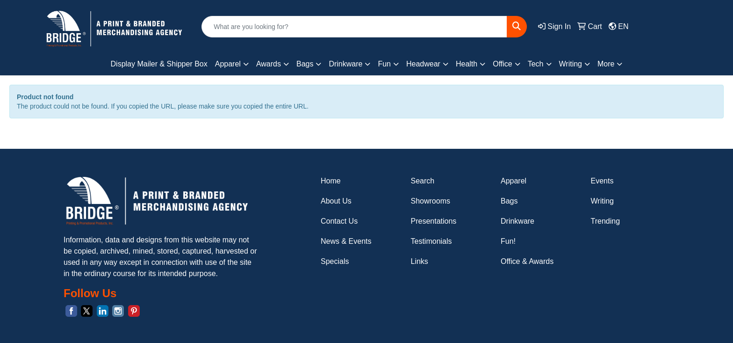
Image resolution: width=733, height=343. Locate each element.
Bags (509, 201)
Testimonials (431, 241)
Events (602, 181)
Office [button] (502, 64)
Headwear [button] (423, 64)
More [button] (605, 64)
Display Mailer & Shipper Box (159, 64)
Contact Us (339, 221)
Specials (335, 261)
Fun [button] (384, 64)
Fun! (508, 241)
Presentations (434, 221)
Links (419, 261)
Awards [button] (268, 64)
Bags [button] (304, 64)
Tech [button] (536, 64)
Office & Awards (527, 261)
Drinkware (517, 221)
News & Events (346, 241)
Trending (605, 221)
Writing (602, 201)
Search (423, 181)
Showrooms (430, 201)
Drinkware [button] (345, 64)
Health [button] (466, 64)
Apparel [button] (228, 64)
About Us (336, 201)
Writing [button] (570, 64)
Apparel (513, 181)
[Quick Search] (354, 26)
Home (331, 181)
